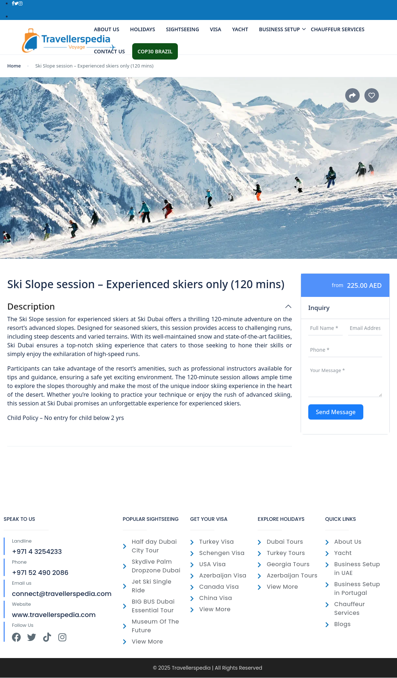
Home (14, 65)
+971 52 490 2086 (40, 572)
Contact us (109, 51)
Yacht (240, 29)
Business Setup (281, 29)
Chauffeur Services (337, 29)
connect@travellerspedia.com (62, 593)
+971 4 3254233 (37, 551)
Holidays (142, 29)
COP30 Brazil (155, 51)
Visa (215, 29)
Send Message (336, 412)
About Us (106, 29)
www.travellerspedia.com (54, 614)
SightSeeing (182, 29)
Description (31, 306)
